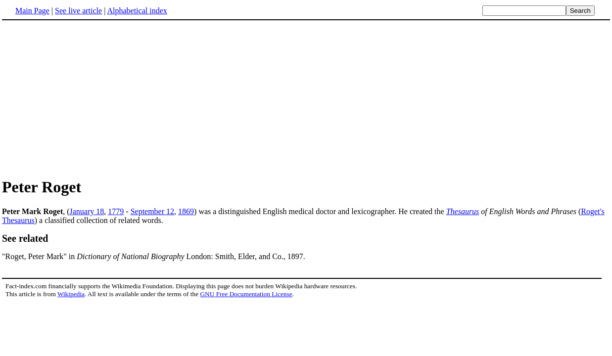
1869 (186, 211)
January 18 (87, 211)
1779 (116, 211)
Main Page (32, 10)
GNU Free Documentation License (246, 294)
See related (25, 238)
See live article (78, 10)
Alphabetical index (137, 10)
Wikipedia (71, 294)
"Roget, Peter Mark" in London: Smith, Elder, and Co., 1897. (153, 256)
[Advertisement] (306, 98)
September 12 (152, 211)
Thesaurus (462, 211)
